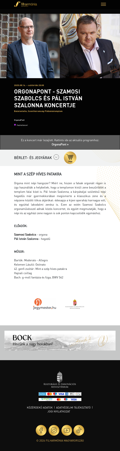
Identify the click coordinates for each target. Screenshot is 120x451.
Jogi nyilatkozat (58, 411)
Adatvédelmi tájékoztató (73, 407)
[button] (103, 5)
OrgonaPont (19, 120)
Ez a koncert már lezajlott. (37, 140)
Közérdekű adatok (40, 407)
